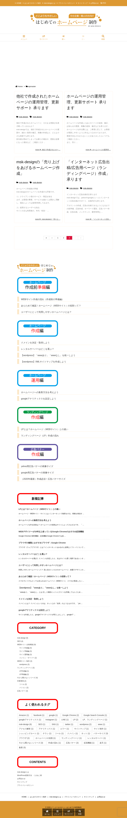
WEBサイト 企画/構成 (26, 645)
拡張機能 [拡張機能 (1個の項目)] (89, 743)
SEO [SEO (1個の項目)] (41, 724)
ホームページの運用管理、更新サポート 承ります (87, 102)
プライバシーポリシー (66, 3)
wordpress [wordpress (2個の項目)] (86, 724)
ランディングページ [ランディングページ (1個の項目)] (71, 738)
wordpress (24, 664)
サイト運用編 (25, 654)
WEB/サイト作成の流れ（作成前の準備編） (42, 299)
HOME (18, 3)
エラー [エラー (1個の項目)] (64, 729)
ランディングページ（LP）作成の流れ (40, 435)
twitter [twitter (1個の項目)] (69, 724)
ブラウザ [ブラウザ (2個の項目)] (24, 738)
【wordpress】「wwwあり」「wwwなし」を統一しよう (48, 355)
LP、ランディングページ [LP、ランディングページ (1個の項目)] (95, 720)
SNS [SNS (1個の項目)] (55, 724)
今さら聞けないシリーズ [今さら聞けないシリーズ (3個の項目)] (31, 743)
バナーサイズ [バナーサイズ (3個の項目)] (101, 733)
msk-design (23, 117)
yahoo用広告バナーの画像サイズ (37, 466)
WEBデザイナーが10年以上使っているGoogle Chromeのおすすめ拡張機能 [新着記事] (51, 531)
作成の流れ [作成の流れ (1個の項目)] (54, 743)
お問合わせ (94, 3)
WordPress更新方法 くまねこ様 (29, 775)
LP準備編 (24, 674)
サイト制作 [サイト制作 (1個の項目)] (100, 729)
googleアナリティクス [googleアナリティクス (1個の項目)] (30, 720)
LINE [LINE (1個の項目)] (65, 720)
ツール (23, 684)
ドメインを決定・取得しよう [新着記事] (32, 599)
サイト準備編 (25, 651)
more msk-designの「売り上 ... (47, 219)
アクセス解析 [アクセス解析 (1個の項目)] (26, 729)
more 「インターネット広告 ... (98, 219)
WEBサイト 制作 (24, 661)
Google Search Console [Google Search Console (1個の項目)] (95, 715)
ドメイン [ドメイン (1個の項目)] (72, 733)
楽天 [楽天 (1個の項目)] (103, 743)
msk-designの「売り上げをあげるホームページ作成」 (38, 168)
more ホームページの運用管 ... (98, 150)
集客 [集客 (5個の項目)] (22, 747)
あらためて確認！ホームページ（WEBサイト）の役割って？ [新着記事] (45, 576)
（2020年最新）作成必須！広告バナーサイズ (43, 479)
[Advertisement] (63, 62)
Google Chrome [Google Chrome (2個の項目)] (70, 715)
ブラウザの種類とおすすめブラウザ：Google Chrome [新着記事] (42, 543)
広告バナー (22, 691)
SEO (20, 641)
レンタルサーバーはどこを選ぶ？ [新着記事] (33, 554)
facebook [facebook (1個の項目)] (39, 715)
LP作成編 (24, 671)
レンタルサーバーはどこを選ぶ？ (37, 349)
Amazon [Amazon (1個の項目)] (24, 715)
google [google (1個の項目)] (53, 715)
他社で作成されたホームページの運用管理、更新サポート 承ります (38, 102)
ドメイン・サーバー (28, 658)
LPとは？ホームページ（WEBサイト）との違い (44, 429)
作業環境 (21, 681)
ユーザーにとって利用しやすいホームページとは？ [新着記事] (41, 565)
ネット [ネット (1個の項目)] (85, 733)
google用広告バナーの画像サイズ (37, 472)
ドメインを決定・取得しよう (36, 342)
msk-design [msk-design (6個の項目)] (25, 724)
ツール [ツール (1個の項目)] (59, 733)
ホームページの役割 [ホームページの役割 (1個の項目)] (45, 738)
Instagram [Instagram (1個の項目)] (51, 720)
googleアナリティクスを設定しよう (38, 398)
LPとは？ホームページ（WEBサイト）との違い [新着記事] (39, 509)
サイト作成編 (25, 648)
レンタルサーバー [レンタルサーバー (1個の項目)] (97, 738)
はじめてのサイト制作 (32, 3)
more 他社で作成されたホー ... (47, 150)
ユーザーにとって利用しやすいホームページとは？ (46, 312)
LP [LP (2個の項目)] (75, 720)
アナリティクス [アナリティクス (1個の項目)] (47, 729)
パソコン (23, 688)
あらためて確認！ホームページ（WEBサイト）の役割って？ (51, 305)
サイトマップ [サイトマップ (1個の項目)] (81, 729)
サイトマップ (83, 3)
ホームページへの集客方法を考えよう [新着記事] (35, 520)
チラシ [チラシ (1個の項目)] (47, 733)
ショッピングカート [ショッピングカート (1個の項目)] (29, 733)
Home (20, 86)
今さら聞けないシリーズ (27, 678)
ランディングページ (25, 668)
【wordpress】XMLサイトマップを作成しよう (43, 362)
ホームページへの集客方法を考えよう (39, 392)
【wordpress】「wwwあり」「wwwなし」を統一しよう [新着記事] (43, 588)
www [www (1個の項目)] (101, 724)
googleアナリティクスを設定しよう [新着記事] (34, 610)
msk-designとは (49, 3)
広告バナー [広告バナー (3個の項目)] (72, 743)
